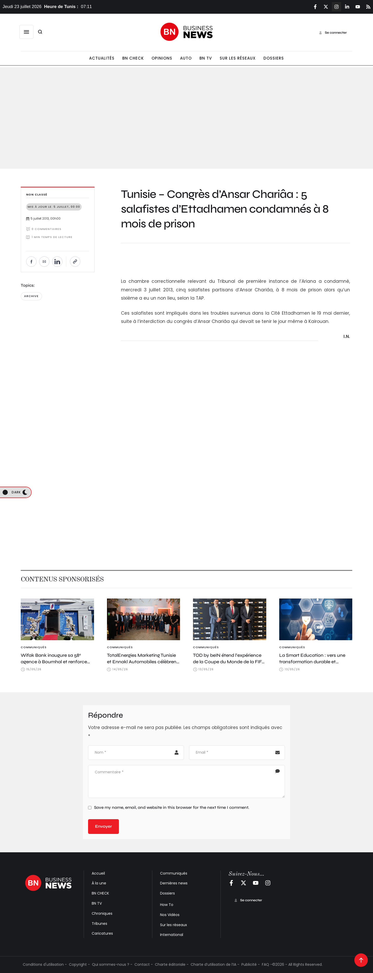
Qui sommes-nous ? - (112, 964)
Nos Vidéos (170, 914)
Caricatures (102, 933)
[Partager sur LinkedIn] (57, 261)
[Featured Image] (57, 619)
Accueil (98, 873)
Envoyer (103, 826)
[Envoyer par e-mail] (44, 261)
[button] (26, 32)
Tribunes (99, 923)
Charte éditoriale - (172, 964)
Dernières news (174, 883)
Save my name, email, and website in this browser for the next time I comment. (171, 807)
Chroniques (102, 913)
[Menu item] (101, 58)
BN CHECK (100, 893)
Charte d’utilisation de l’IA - (215, 964)
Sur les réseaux (173, 924)
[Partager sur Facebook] (31, 261)
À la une (99, 883)
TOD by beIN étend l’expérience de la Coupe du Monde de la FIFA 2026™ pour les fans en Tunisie (229, 661)
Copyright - (79, 964)
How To (166, 904)
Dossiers (167, 893)
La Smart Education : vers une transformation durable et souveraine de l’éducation (312, 661)
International (171, 934)
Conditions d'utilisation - (45, 964)
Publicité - (250, 964)
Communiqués (173, 873)
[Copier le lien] (75, 261)
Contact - (143, 964)
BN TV (97, 903)
